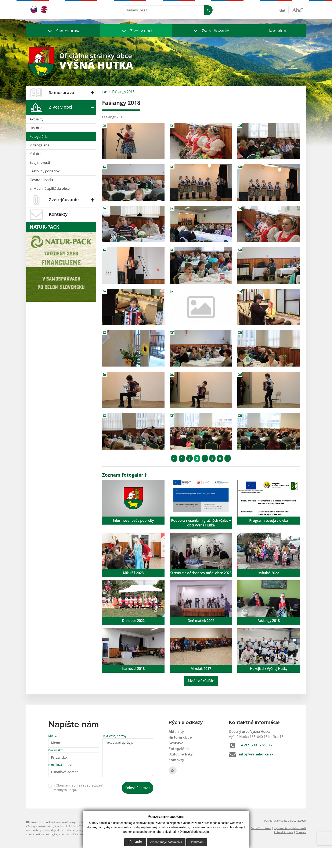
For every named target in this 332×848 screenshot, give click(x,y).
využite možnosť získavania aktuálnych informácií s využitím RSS (68, 822)
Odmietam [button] (196, 842)
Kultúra (36, 153)
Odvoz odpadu (41, 179)
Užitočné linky (181, 754)
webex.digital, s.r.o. (54, 830)
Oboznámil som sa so (79, 787)
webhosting (33, 830)
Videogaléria (40, 145)
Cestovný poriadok (44, 171)
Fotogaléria (39, 136)
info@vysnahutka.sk (256, 754)
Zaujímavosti (40, 162)
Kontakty (277, 31)
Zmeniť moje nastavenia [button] (166, 842)
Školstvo (176, 743)
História (36, 127)
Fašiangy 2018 (123, 91)
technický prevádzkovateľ (82, 834)
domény (72, 830)
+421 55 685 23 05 (255, 745)
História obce (180, 737)
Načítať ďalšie (201, 681)
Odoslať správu (137, 787)
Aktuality (36, 119)
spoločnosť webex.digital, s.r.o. (45, 834)
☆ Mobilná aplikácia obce (50, 188)
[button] (63, 30)
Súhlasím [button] (135, 842)
